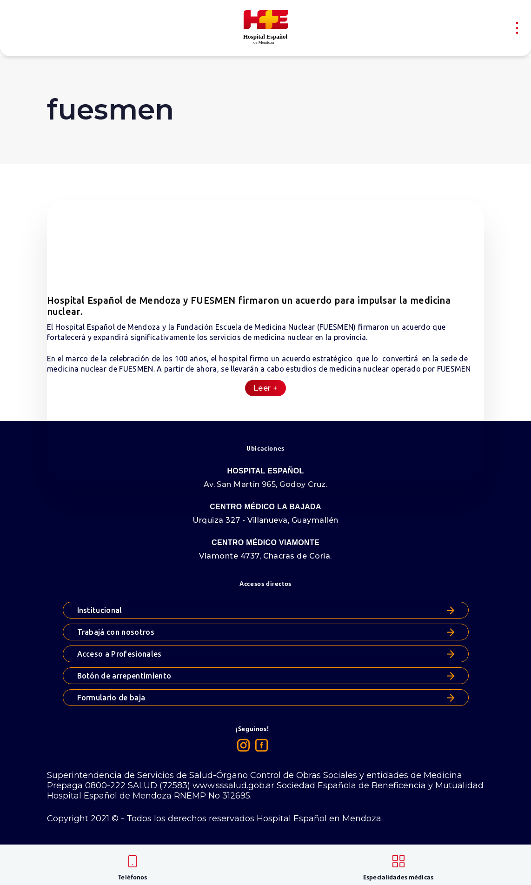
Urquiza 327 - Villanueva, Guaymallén (265, 520)
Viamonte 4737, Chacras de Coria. (265, 556)
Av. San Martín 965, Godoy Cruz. (266, 484)
